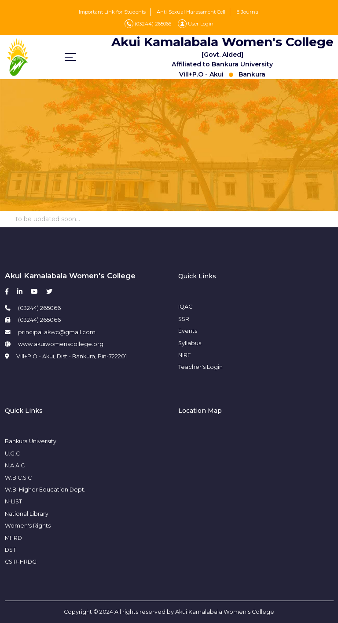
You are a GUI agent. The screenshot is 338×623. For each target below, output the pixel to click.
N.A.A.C (15, 465)
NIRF (184, 355)
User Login (195, 23)
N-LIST (13, 501)
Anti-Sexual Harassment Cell (191, 12)
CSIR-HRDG (21, 561)
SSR (183, 319)
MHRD (13, 538)
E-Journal (248, 12)
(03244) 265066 (148, 23)
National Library (26, 513)
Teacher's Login (200, 367)
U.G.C (12, 453)
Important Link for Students (112, 12)
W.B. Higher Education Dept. (45, 489)
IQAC (185, 306)
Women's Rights (28, 525)
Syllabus (189, 343)
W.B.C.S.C (18, 477)
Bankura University (30, 441)
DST (10, 549)
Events (187, 331)
